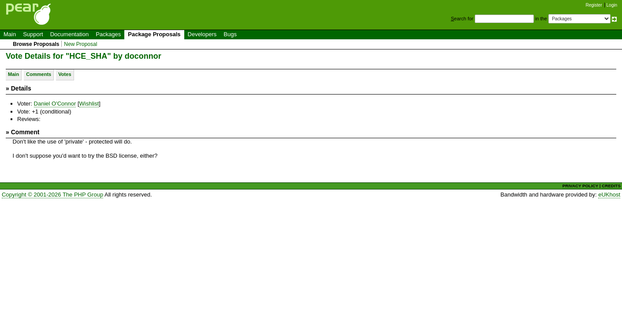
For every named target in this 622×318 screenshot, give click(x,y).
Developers (202, 34)
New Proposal (80, 44)
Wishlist (89, 103)
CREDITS (611, 185)
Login (612, 5)
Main (10, 34)
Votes (64, 74)
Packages (108, 34)
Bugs (230, 34)
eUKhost (609, 194)
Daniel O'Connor (55, 103)
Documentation (69, 34)
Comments (38, 74)
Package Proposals (154, 34)
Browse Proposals (36, 44)
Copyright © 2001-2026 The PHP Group (52, 194)
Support (33, 34)
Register (594, 5)
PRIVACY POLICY (580, 185)
